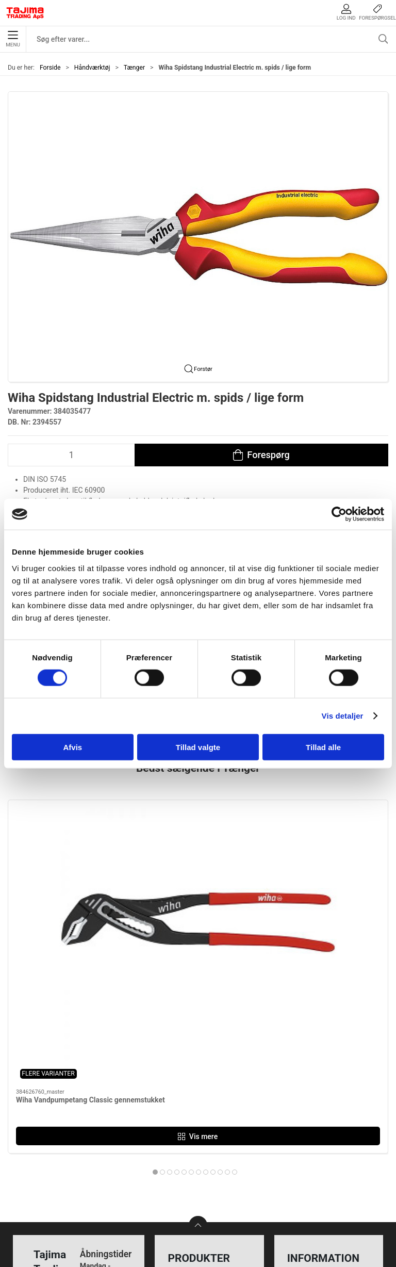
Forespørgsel (377, 12)
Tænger (134, 67)
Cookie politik (313, 1180)
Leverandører (312, 1133)
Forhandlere (310, 1164)
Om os (300, 1085)
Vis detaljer (343, 715)
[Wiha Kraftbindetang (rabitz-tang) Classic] (197, 847)
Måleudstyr (190, 1085)
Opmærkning (193, 1149)
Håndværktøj (92, 67)
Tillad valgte (198, 746)
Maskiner (186, 1101)
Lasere (182, 1164)
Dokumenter (311, 1149)
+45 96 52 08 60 (106, 1167)
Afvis (72, 746)
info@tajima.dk (104, 1178)
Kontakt (303, 1101)
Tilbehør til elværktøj (207, 1133)
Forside (50, 67)
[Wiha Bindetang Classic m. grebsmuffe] (327, 847)
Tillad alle (323, 746)
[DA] (25, 13)
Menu (13, 39)
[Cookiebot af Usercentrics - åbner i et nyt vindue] (339, 514)
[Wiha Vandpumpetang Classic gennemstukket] (68, 847)
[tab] (184, 977)
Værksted (306, 1117)
